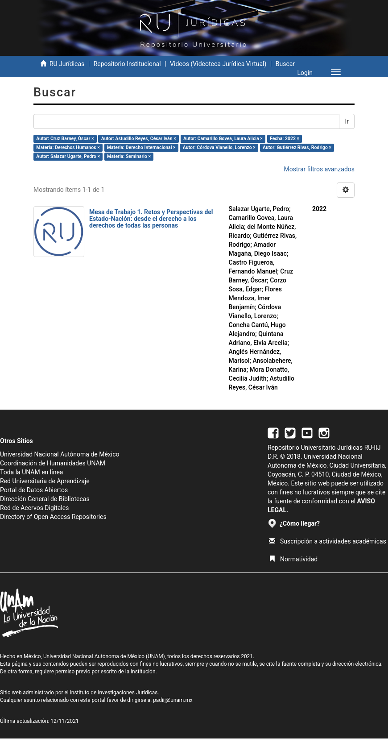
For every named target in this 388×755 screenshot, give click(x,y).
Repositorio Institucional (127, 63)
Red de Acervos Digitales (34, 507)
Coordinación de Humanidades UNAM (52, 463)
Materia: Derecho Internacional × (141, 147)
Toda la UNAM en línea (31, 472)
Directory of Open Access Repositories (53, 516)
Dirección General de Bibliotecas (45, 498)
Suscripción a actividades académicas (327, 541)
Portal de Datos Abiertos (34, 490)
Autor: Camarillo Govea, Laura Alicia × (223, 138)
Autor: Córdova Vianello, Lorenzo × (219, 147)
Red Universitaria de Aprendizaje (45, 481)
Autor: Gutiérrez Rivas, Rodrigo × (297, 147)
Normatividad (293, 559)
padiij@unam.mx (173, 700)
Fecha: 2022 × (284, 138)
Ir (347, 121)
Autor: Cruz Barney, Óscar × (65, 138)
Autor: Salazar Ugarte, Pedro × (68, 156)
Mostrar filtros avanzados (319, 169)
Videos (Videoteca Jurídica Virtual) (218, 63)
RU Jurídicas (67, 63)
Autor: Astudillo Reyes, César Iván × (138, 138)
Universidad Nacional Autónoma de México (60, 454)
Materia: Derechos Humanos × (67, 147)
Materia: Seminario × (129, 156)
